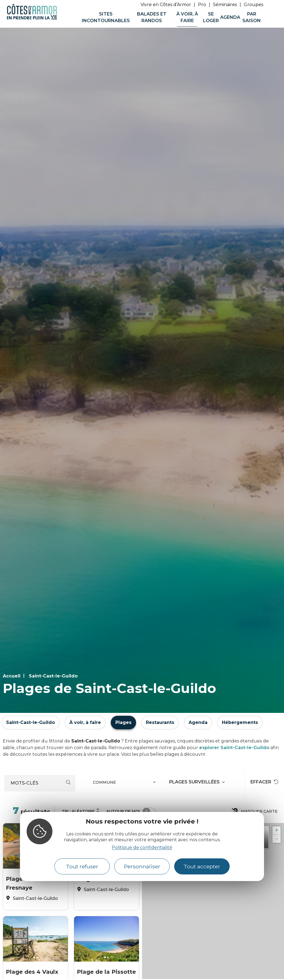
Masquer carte (255, 811)
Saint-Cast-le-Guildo (53, 676)
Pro (202, 4)
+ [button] (276, 830)
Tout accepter (202, 866)
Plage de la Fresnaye (22, 881)
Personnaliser (142, 866)
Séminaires (225, 4)
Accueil (12, 676)
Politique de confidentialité (142, 847)
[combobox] (125, 783)
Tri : (81, 810)
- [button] (277, 838)
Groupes (253, 4)
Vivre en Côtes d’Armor (166, 4)
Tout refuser (82, 866)
